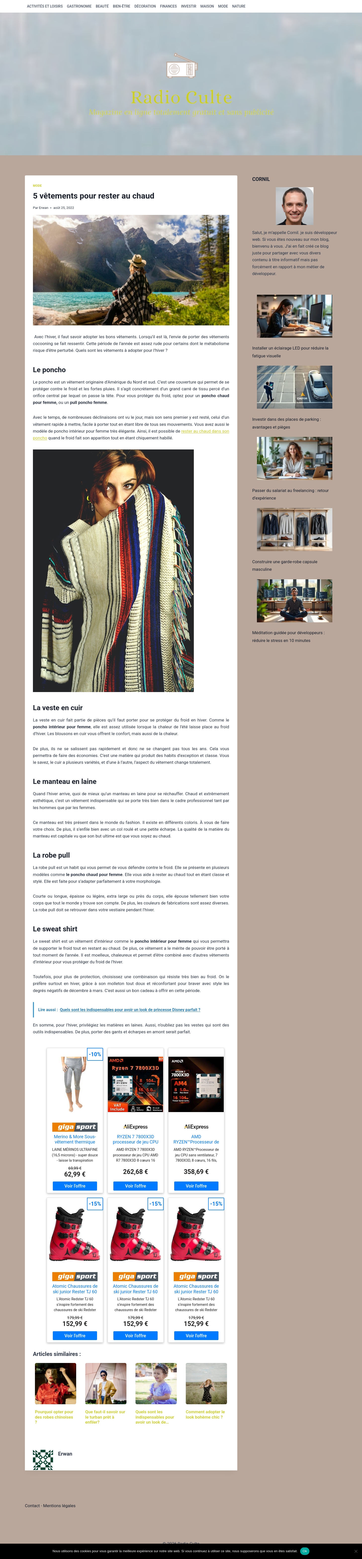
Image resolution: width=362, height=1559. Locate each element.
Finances (168, 6)
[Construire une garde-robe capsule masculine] (294, 529)
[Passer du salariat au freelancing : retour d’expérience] (294, 458)
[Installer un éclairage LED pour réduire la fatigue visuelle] (294, 316)
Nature (239, 6)
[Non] (355, 1551)
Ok (305, 1551)
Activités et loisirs (45, 6)
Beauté (102, 6)
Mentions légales (59, 1505)
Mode (223, 6)
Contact (33, 1505)
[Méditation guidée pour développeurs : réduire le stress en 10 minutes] (294, 600)
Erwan (44, 208)
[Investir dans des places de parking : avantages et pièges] (294, 387)
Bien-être (121, 6)
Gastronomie (79, 6)
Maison (207, 6)
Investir (188, 6)
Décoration (145, 6)
